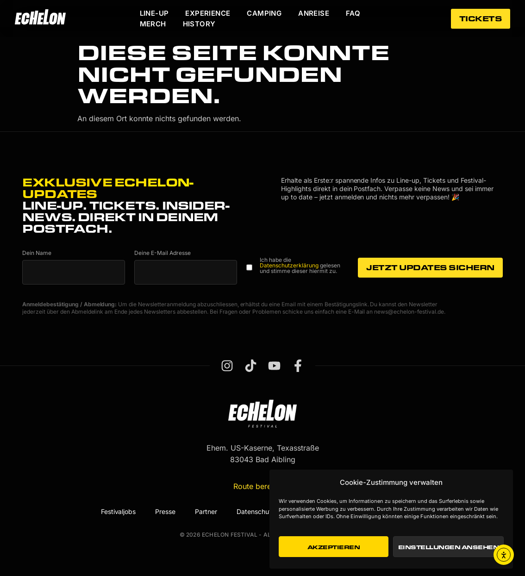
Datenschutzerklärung (289, 265)
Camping (264, 13)
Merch (153, 23)
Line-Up (154, 13)
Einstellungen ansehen (448, 547)
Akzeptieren (333, 547)
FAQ (353, 13)
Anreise (313, 13)
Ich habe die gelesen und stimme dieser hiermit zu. (300, 265)
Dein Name (36, 253)
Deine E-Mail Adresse (162, 253)
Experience (207, 13)
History (199, 23)
